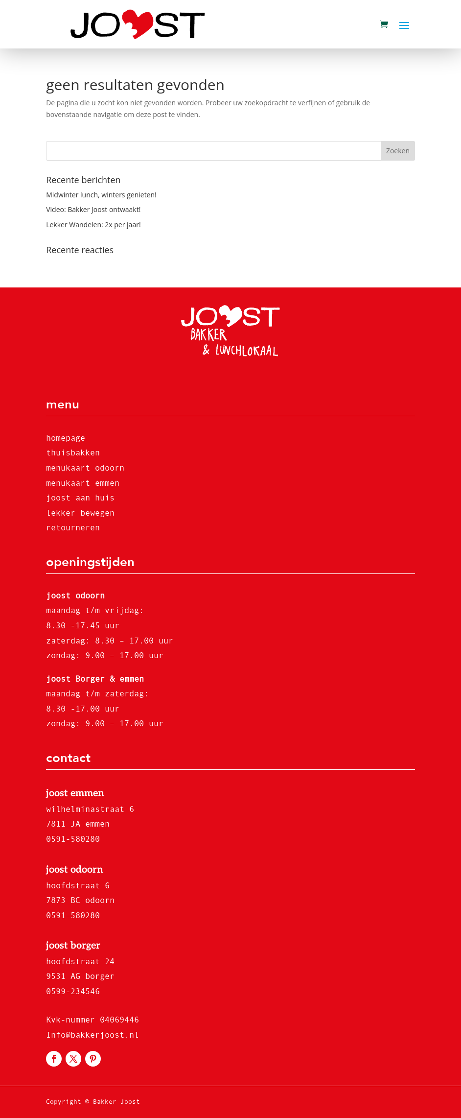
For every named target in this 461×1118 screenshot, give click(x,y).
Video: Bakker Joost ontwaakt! (93, 209)
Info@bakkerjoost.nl (92, 1035)
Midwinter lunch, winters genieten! (101, 194)
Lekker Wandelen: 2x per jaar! (93, 224)
